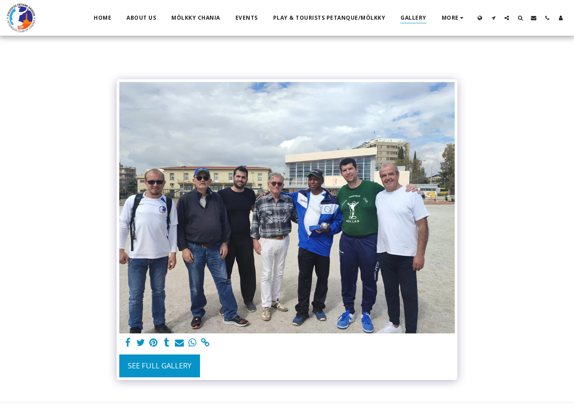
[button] (493, 18)
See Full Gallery (159, 365)
